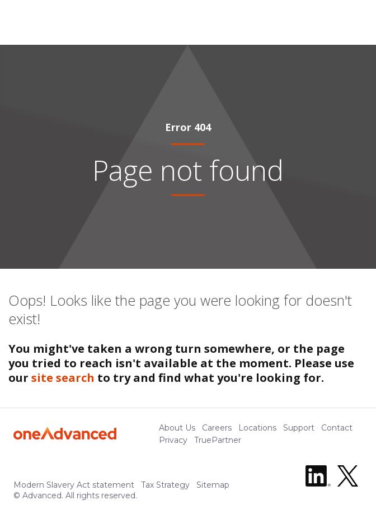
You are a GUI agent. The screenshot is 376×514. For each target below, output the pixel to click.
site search (63, 377)
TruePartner (217, 440)
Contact (336, 428)
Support (298, 428)
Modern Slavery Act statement (73, 485)
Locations (257, 428)
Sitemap (212, 485)
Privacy (173, 440)
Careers (217, 428)
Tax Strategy (165, 485)
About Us (177, 428)
